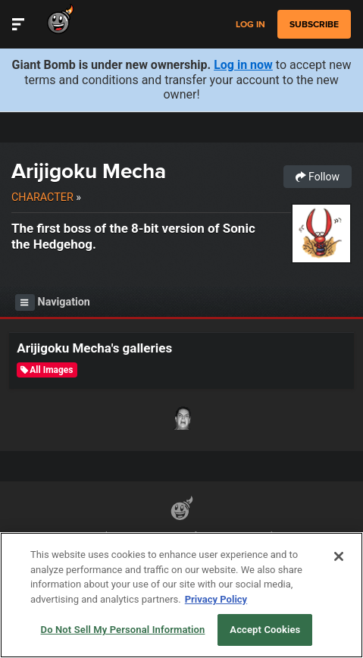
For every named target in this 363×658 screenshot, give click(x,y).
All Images (46, 370)
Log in (250, 24)
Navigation (52, 302)
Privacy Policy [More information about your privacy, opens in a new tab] (216, 599)
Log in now (243, 65)
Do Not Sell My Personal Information (123, 629)
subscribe (314, 24)
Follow (318, 177)
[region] (181, 595)
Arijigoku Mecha (88, 170)
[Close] (338, 556)
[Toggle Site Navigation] (18, 24)
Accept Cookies (265, 629)
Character (42, 197)
